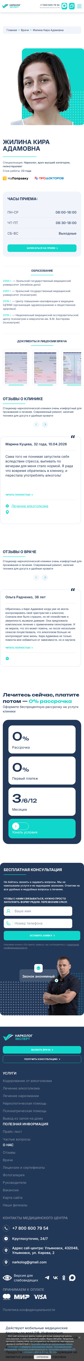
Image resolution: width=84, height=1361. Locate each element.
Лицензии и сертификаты (24, 1167)
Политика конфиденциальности (29, 1310)
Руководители (14, 1183)
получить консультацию (41, 1059)
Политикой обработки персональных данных (51, 1344)
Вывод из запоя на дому (23, 1118)
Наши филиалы (15, 1205)
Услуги (9, 1073)
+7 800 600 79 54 (50, 6)
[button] (45, 424)
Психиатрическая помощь (24, 1111)
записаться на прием (41, 248)
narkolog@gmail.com (25, 1262)
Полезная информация (25, 1124)
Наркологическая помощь (24, 1103)
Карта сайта (12, 1198)
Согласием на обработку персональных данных (30, 1346)
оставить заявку (41, 935)
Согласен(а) (42, 1357)
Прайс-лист (12, 1132)
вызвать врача (41, 1049)
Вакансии (11, 1190)
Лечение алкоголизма (29, 506)
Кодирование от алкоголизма (27, 1081)
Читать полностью (17, 495)
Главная (12, 30)
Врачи (25, 30)
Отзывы (9, 1152)
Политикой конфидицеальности (32, 1349)
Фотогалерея (14, 1175)
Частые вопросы (16, 1139)
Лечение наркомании (21, 1096)
